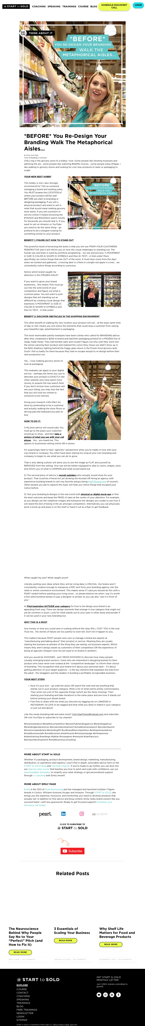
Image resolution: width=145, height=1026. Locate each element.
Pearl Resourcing (54, 789)
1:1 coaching (39, 776)
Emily (27, 789)
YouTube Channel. (60, 766)
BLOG (93, 6)
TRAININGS (69, 6)
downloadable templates (37, 772)
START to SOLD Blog (35, 766)
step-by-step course (38, 769)
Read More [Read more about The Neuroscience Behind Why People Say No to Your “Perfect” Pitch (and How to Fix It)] (20, 952)
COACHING (39, 6)
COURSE (83, 6)
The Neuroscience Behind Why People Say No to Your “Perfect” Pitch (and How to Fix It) (26, 936)
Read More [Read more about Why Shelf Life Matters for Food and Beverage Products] (110, 944)
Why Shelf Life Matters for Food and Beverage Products (117, 932)
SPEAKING (54, 6)
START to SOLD (102, 793)
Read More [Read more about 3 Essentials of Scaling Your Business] (65, 941)
